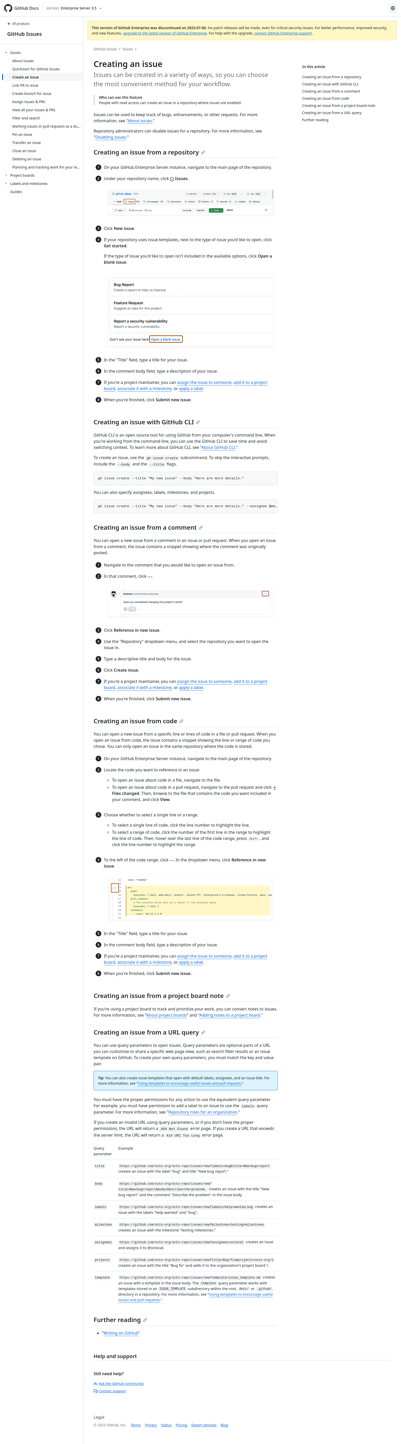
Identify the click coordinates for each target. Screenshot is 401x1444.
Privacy (151, 1425)
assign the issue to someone (204, 382)
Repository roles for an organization (202, 1112)
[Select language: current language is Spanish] (393, 8)
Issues (127, 49)
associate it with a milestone (144, 388)
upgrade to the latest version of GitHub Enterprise (165, 33)
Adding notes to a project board (229, 1015)
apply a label (191, 388)
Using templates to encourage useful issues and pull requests (189, 1083)
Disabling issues (110, 137)
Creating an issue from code (138, 721)
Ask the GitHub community (119, 1383)
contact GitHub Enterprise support (283, 33)
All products (18, 23)
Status (166, 1425)
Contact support (110, 1391)
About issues (140, 121)
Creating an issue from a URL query (149, 1032)
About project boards (166, 1015)
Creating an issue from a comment (148, 527)
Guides (16, 191)
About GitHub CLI (218, 447)
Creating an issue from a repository (149, 152)
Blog (224, 1425)
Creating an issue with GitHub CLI (147, 422)
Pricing (181, 1425)
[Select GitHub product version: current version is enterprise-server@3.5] (74, 8)
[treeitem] (43, 109)
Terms (136, 1425)
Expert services (204, 1425)
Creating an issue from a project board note (162, 995)
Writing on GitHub (121, 1333)
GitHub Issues (24, 33)
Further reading (120, 1319)
